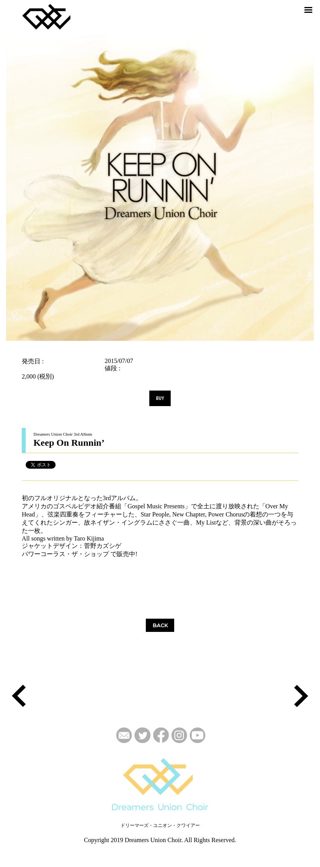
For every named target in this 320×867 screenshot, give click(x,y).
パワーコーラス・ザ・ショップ (65, 554)
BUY (160, 398)
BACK (160, 625)
